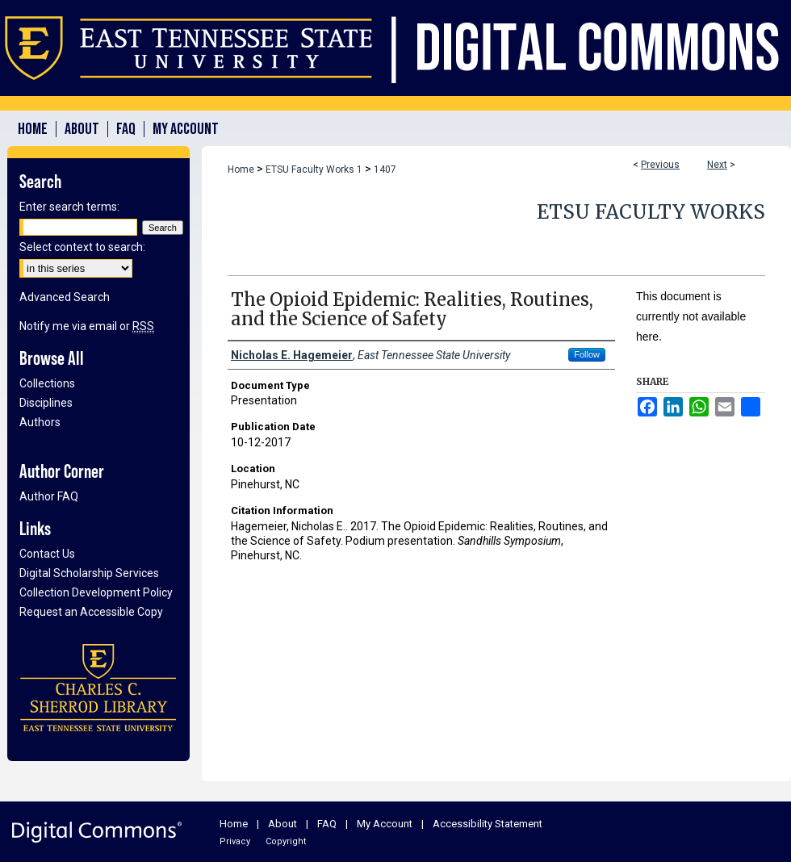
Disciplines (46, 402)
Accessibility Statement (487, 824)
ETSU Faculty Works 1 (314, 169)
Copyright (286, 841)
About (282, 824)
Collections (47, 383)
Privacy (235, 841)
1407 (385, 169)
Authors (40, 422)
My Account (384, 824)
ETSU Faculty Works (651, 211)
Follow (587, 354)
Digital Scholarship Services (89, 573)
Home (241, 169)
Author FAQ (48, 496)
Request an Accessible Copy (91, 611)
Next (717, 164)
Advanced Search (64, 297)
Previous (660, 164)
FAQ (327, 824)
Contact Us (47, 553)
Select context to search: (82, 247)
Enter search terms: (69, 206)
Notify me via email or (86, 326)
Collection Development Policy (96, 592)
